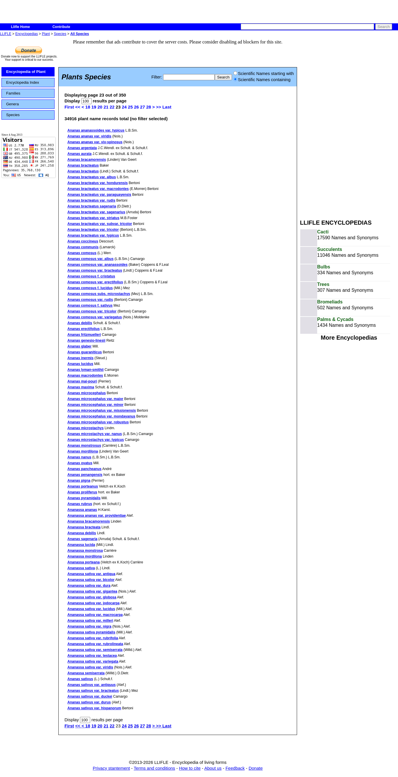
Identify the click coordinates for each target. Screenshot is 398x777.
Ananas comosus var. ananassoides (97, 265)
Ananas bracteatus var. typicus (93, 235)
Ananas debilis (79, 323)
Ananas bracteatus (83, 165)
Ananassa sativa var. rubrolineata (95, 644)
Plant (46, 34)
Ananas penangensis (84, 475)
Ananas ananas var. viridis (89, 136)
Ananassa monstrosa (85, 551)
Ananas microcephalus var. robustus (98, 422)
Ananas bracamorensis (86, 160)
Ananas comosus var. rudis (90, 300)
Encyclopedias (26, 34)
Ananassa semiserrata (85, 673)
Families (13, 93)
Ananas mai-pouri (82, 381)
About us (212, 768)
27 (142, 106)
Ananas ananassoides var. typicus (95, 130)
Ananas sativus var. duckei (89, 696)
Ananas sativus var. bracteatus (93, 691)
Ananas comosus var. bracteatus (94, 270)
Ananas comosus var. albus (90, 259)
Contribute (61, 27)
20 (99, 106)
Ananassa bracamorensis (88, 521)
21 (106, 106)
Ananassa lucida (81, 545)
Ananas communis (83, 247)
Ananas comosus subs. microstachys (98, 294)
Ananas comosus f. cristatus (91, 276)
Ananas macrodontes (85, 375)
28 (148, 106)
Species (60, 34)
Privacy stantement (111, 768)
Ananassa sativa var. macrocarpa (95, 615)
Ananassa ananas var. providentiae (96, 516)
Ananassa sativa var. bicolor (90, 580)
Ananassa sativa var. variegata (92, 661)
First (69, 106)
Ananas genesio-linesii (86, 340)
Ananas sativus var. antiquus (91, 685)
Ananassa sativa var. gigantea (92, 591)
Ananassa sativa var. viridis (90, 667)
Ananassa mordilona (84, 556)
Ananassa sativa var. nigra (89, 626)
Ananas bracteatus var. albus (91, 177)
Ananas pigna (78, 481)
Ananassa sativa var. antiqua (91, 574)
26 (136, 106)
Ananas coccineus (82, 241)
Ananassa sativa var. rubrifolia (92, 638)
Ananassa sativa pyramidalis (91, 632)
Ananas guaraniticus (84, 352)
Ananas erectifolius (83, 329)
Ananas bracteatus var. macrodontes (98, 189)
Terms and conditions (154, 768)
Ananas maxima (80, 387)
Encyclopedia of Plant (26, 71)
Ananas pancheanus (84, 469)
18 (87, 106)
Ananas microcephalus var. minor (95, 405)
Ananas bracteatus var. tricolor (93, 230)
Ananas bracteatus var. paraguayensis (99, 195)
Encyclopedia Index (22, 82)
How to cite (189, 768)
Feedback (235, 768)
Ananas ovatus (79, 463)
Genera (12, 104)
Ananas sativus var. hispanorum (94, 708)
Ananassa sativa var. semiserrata (95, 650)
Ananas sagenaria (82, 539)
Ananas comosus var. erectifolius (95, 282)
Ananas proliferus (82, 492)
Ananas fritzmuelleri (84, 335)
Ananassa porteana (83, 562)
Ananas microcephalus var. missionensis (101, 410)
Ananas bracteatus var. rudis (91, 200)
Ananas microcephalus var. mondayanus (101, 416)
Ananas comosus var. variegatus (94, 317)
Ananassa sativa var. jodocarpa (93, 603)
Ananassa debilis (81, 533)
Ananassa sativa (81, 568)
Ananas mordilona (82, 451)
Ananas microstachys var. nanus (94, 434)
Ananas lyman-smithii (85, 370)
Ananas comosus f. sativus (90, 305)
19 (93, 106)
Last (166, 106)
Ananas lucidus (80, 364)
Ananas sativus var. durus (89, 702)
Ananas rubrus (79, 504)
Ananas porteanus (82, 486)
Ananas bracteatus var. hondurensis (97, 183)
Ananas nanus (79, 457)
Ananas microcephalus (86, 393)
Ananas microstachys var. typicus (95, 440)
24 (124, 106)
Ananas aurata (79, 154)
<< (78, 106)
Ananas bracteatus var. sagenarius (96, 212)
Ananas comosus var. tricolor (91, 311)
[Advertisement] (321, 124)
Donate (256, 768)
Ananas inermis (80, 358)
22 (112, 106)
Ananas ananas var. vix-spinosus (95, 142)
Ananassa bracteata (83, 527)
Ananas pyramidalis (83, 498)
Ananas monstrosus (84, 445)
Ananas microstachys (85, 428)
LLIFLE (5, 34)
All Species (79, 34)
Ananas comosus (81, 253)
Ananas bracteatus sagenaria (91, 206)
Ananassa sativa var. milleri (90, 621)
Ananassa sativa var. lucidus (91, 609)
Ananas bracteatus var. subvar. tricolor (99, 224)
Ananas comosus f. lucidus (90, 288)
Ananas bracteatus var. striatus (93, 218)
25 (130, 106)
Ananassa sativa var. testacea (92, 656)
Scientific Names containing (262, 79)
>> (159, 106)
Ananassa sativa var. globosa (91, 597)
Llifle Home (20, 27)
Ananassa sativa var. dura (88, 586)
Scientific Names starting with (263, 73)
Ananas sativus (80, 679)
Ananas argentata (82, 148)
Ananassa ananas (82, 510)
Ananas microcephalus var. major (95, 399)
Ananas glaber (79, 346)
